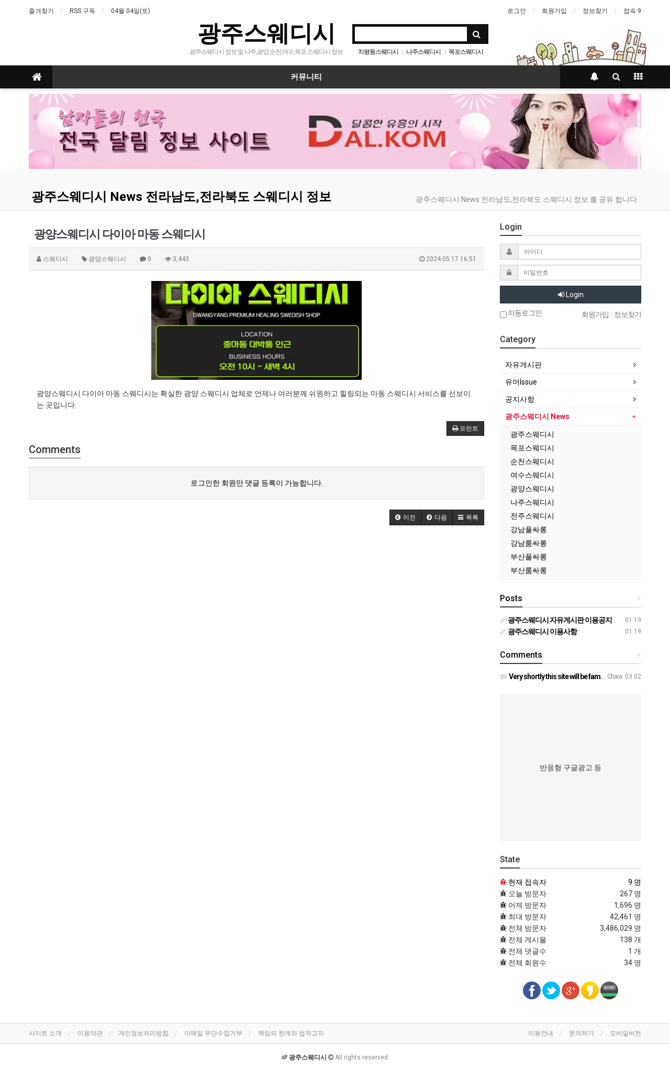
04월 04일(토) (130, 11)
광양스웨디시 (532, 488)
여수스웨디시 (532, 475)
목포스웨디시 (466, 51)
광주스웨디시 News (537, 416)
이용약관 (90, 1033)
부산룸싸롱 (528, 570)
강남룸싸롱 (528, 543)
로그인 (516, 11)
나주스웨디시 (423, 51)
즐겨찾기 (41, 11)
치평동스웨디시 (378, 51)
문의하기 (581, 1033)
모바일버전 (625, 1033)
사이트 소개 (45, 1033)
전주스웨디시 (532, 516)
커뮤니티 (306, 77)
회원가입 (554, 11)
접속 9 (632, 11)
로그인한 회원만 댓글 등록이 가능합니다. (257, 483)
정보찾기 (595, 11)
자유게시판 (523, 364)
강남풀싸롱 (528, 529)
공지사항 (519, 399)
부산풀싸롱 (528, 557)
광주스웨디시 (266, 33)
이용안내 (540, 1033)
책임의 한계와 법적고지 (291, 1033)
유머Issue (521, 382)
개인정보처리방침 (143, 1033)
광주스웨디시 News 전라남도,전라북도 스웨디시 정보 (181, 196)
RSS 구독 (82, 11)
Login (571, 294)
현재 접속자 (527, 882)
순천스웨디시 (532, 461)
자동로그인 (521, 313)
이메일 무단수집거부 (213, 1033)
